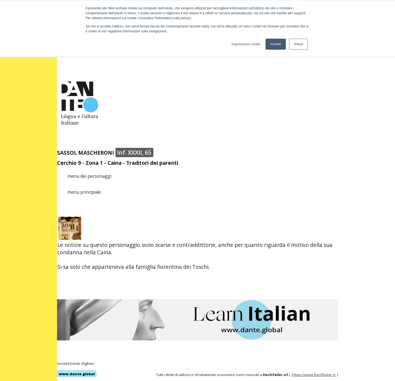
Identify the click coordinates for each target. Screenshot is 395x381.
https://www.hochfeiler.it (313, 374)
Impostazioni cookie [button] (246, 44)
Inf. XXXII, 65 (134, 152)
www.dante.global (77, 373)
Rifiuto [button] (298, 44)
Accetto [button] (275, 44)
